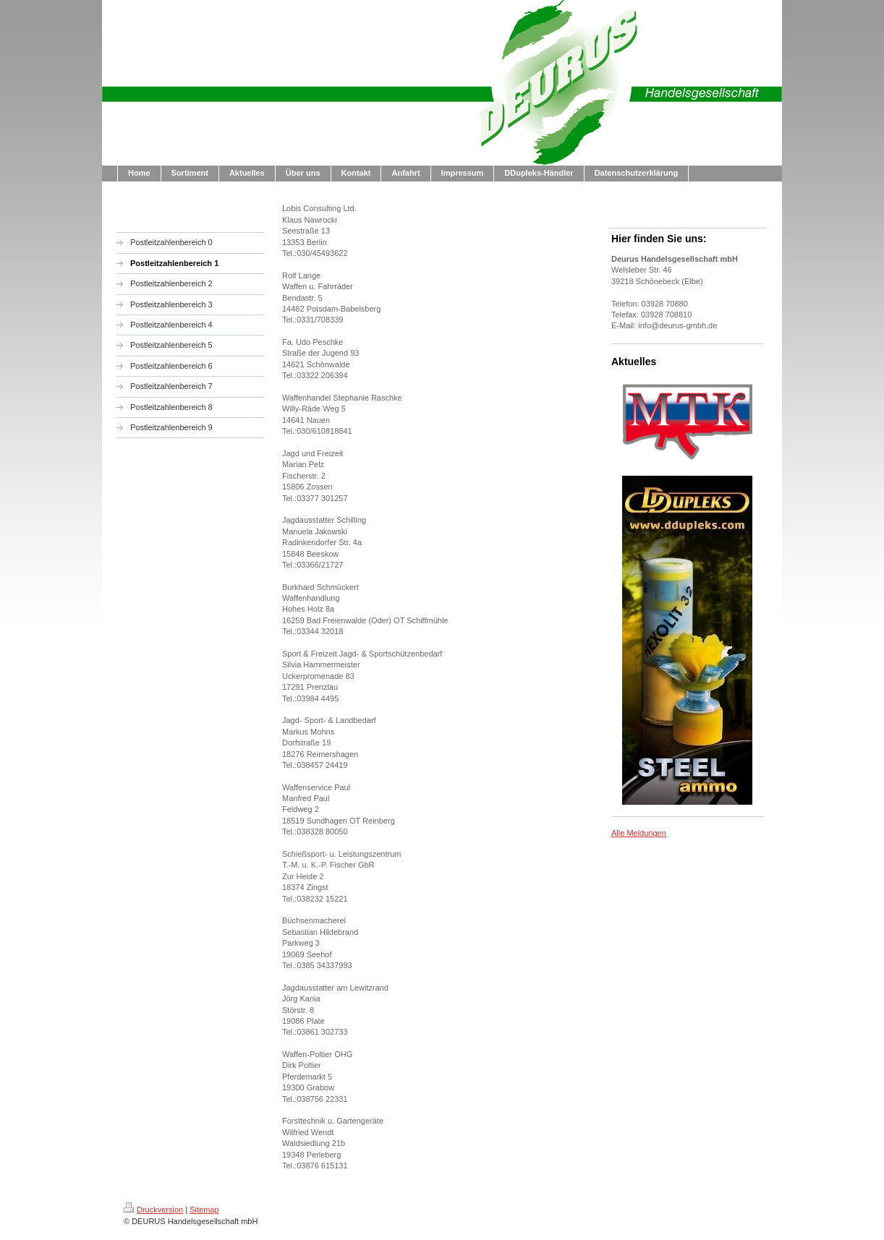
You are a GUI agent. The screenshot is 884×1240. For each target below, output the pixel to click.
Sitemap (204, 1209)
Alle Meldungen (638, 833)
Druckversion (153, 1209)
